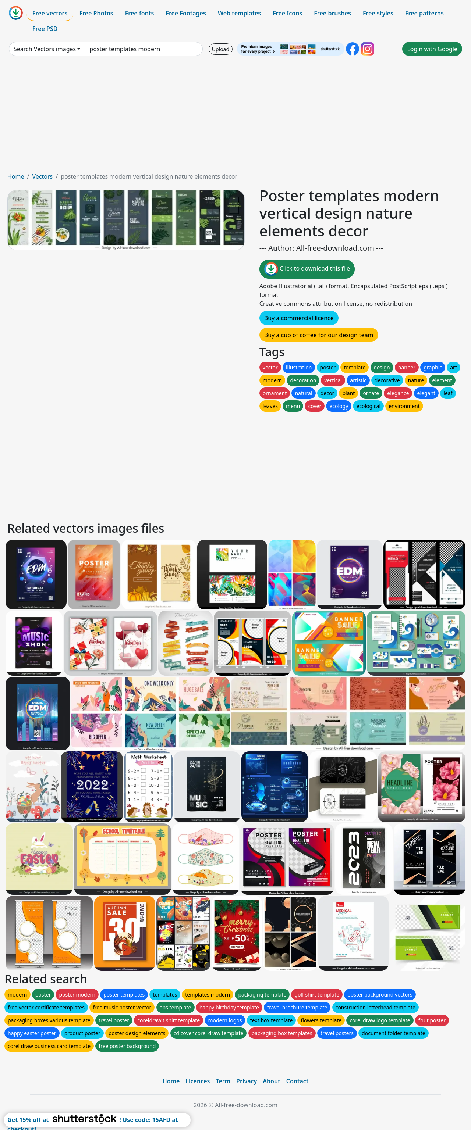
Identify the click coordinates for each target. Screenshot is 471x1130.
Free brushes (332, 13)
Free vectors (49, 13)
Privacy (246, 1081)
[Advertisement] (235, 116)
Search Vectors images (45, 49)
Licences (197, 1081)
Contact (297, 1081)
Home (15, 176)
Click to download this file (307, 269)
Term (223, 1081)
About (271, 1081)
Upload (220, 49)
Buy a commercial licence (299, 318)
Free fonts (139, 13)
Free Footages (186, 13)
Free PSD (44, 29)
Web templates (239, 13)
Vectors (42, 176)
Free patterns (424, 13)
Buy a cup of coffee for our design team (318, 335)
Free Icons (287, 13)
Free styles (378, 13)
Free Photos (96, 13)
